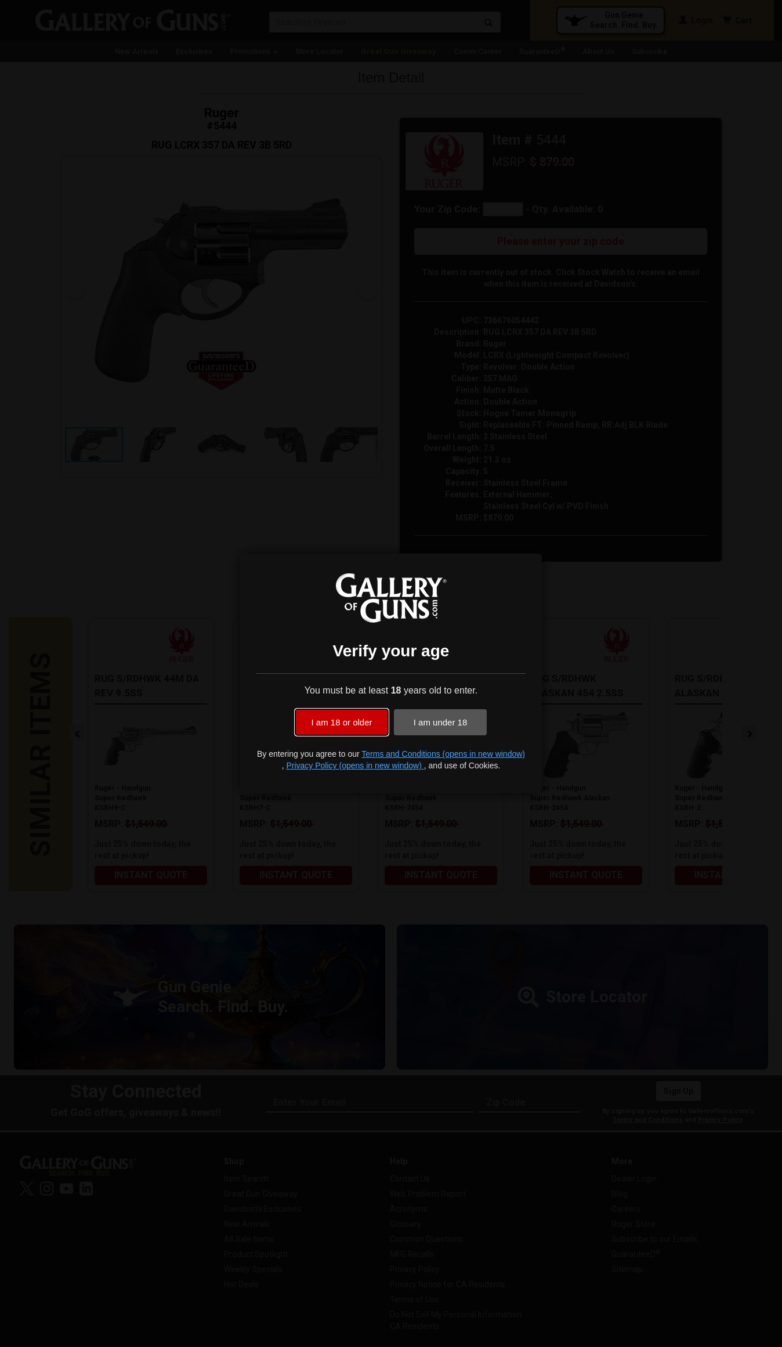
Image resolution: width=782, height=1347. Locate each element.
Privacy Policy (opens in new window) (354, 765)
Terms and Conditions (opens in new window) (443, 754)
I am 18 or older (341, 722)
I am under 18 (441, 722)
